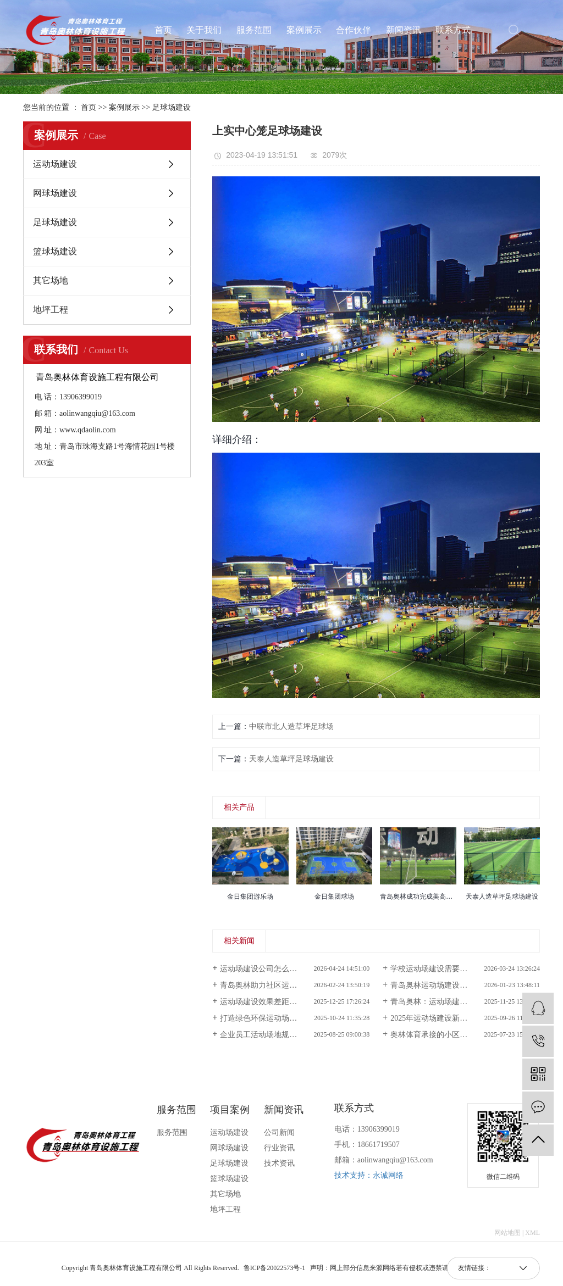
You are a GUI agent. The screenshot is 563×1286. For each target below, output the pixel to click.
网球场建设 (55, 193)
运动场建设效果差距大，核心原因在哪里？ (293, 1002)
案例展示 (304, 30)
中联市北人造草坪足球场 (291, 726)
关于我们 (204, 30)
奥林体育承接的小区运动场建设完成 (452, 1035)
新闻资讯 (403, 30)
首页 (163, 30)
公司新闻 (279, 1132)
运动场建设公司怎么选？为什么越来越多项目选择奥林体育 (294, 969)
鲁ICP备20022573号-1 (275, 1268)
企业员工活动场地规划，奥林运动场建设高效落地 (294, 1035)
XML (532, 1233)
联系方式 (453, 30)
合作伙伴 (353, 30)
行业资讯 (279, 1148)
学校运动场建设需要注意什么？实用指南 (459, 969)
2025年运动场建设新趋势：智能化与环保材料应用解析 (465, 1018)
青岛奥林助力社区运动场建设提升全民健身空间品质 (294, 985)
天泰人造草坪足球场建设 (291, 759)
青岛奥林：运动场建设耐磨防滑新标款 (455, 1002)
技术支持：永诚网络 (369, 1175)
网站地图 (507, 1233)
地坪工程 (50, 309)
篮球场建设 (55, 251)
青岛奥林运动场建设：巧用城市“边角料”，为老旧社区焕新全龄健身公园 (465, 985)
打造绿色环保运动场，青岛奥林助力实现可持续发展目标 (294, 1018)
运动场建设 (55, 164)
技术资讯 (279, 1163)
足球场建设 (171, 107)
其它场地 (50, 280)
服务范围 (254, 30)
